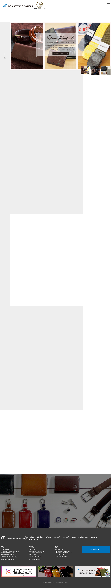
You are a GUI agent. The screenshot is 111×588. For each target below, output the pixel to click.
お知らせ (94, 537)
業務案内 (57, 537)
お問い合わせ (96, 549)
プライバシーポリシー (32, 539)
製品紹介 (49, 537)
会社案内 (66, 537)
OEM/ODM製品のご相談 (80, 537)
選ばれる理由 (29, 537)
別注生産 (40, 537)
